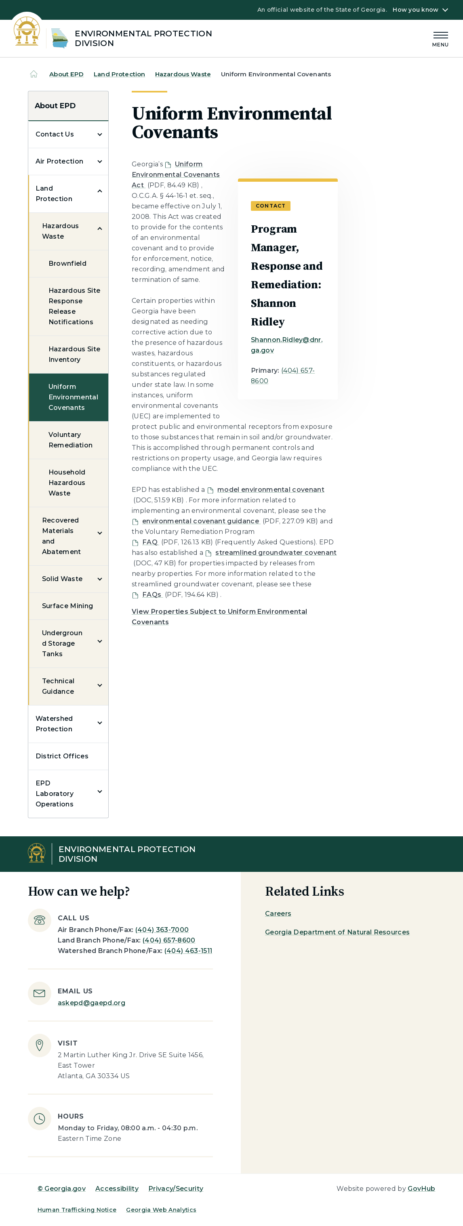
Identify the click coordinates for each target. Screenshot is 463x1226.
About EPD (66, 74)
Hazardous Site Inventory (74, 354)
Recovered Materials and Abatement (61, 536)
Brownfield (67, 263)
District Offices (62, 756)
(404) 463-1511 (188, 951)
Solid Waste (62, 579)
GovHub (421, 1188)
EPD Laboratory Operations (55, 793)
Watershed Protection (54, 724)
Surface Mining (67, 606)
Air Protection (59, 161)
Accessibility (117, 1188)
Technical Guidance (58, 686)
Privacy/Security (175, 1188)
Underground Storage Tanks (62, 643)
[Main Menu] (440, 38)
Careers (278, 913)
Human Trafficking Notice (77, 1209)
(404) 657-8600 (169, 940)
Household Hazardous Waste (67, 482)
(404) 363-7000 (162, 930)
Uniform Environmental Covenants (73, 397)
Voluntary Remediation (70, 440)
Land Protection (119, 74)
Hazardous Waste (183, 74)
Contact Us (55, 134)
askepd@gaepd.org (91, 1003)
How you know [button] (415, 9)
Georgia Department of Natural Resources (337, 932)
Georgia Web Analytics (161, 1209)
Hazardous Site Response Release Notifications (74, 306)
